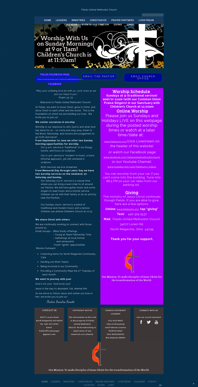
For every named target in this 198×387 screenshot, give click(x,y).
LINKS (130, 24)
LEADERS (61, 20)
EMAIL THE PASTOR (99, 76)
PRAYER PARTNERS (122, 20)
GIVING (118, 24)
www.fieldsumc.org (115, 141)
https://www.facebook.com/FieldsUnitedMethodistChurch (58, 79)
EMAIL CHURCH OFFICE (143, 77)
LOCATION (102, 24)
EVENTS (87, 24)
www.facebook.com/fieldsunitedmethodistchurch (132, 157)
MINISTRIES (78, 20)
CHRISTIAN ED (98, 20)
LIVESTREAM (146, 20)
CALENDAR (70, 24)
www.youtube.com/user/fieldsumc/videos (132, 167)
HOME (47, 20)
